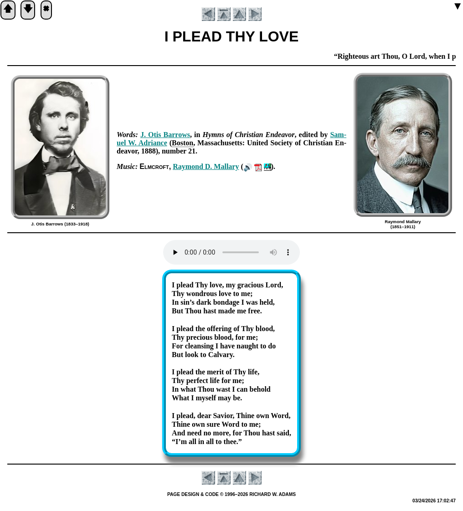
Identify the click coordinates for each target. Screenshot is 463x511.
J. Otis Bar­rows (165, 134)
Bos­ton (182, 143)
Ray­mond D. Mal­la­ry (206, 166)
